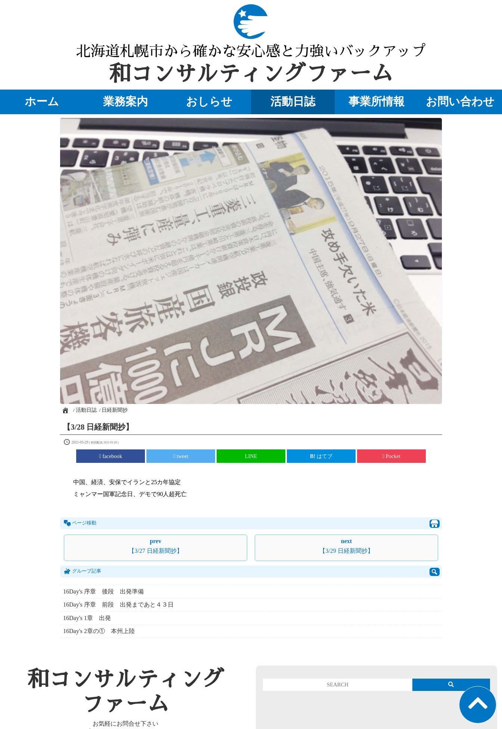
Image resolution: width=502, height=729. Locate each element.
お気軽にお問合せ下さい (125, 723)
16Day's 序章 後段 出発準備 (106, 591)
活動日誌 (292, 102)
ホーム (42, 102)
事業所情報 (376, 102)
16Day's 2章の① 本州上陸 (99, 631)
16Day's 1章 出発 (87, 618)
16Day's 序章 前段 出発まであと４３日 (118, 604)
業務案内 (125, 102)
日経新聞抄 (115, 410)
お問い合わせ (460, 102)
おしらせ (209, 102)
